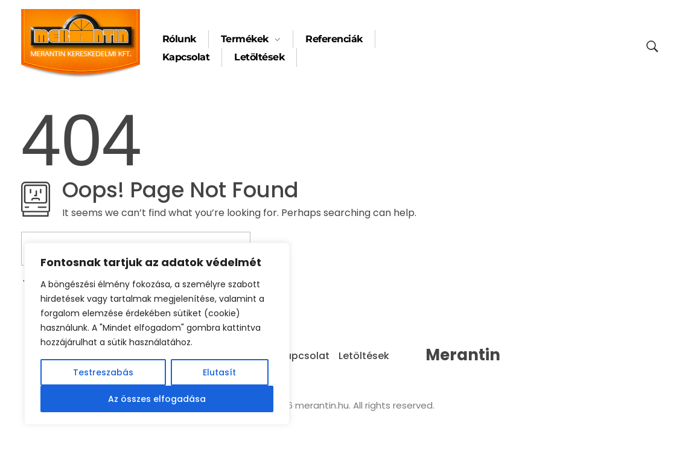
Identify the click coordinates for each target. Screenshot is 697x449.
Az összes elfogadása (157, 399)
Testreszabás (103, 372)
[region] (157, 334)
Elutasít (219, 372)
